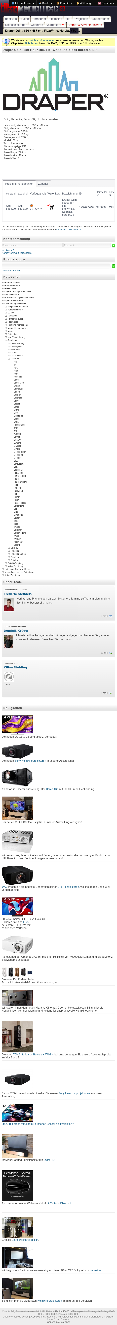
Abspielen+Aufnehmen (18, 306)
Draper (17, 404)
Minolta (17, 449)
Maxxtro (17, 446)
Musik (10, 331)
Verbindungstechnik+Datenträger (20, 572)
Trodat (17, 527)
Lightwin (17, 440)
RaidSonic (18, 491)
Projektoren (16, 557)
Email (104, 616)
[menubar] (63, 3)
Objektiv (14, 548)
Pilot (16, 485)
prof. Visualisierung (16, 337)
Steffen (17, 518)
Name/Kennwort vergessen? (17, 253)
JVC (4, 886)
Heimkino (56, 19)
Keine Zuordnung (15, 566)
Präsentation (13, 334)
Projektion (81, 19)
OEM (16, 461)
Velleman (18, 530)
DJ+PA (11, 313)
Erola (16, 422)
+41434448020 (61, 1311)
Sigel (16, 512)
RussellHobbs (20, 503)
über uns (11, 19)
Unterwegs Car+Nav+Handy (17, 569)
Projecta (17, 488)
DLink (16, 401)
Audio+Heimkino (12, 285)
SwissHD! (49, 1160)
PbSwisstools (20, 476)
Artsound (18, 376)
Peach (17, 479)
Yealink (17, 545)
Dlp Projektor (17, 346)
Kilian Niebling (15, 667)
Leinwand (15, 358)
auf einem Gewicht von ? (68, 229)
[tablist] (58, 200)
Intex (16, 428)
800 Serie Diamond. (60, 1203)
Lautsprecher (100, 19)
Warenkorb (56, 25)
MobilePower (20, 452)
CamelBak (18, 389)
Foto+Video (13, 322)
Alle (15, 361)
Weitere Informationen (58, 1322)
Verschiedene (20, 533)
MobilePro (18, 455)
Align (16, 370)
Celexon (17, 395)
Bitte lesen (31, 43)
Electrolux (18, 416)
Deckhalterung (17, 343)
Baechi (17, 379)
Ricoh (16, 500)
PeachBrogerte (20, 482)
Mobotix (17, 458)
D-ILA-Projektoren (68, 886)
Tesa (16, 524)
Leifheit (17, 437)
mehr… (49, 602)
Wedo (16, 536)
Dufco (16, 407)
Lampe (14, 352)
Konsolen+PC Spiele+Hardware (19, 297)
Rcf (15, 494)
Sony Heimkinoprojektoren (30, 760)
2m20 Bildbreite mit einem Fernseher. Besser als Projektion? (38, 1123)
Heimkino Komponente (18, 325)
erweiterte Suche (11, 270)
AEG (16, 367)
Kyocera (17, 434)
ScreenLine (19, 506)
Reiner (17, 497)
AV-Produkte (10, 288)
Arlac (16, 373)
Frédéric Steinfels (18, 594)
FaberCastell (19, 425)
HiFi (68, 19)
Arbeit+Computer (12, 282)
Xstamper (18, 542)
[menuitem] (22, 3)
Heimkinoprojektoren (49, 1300)
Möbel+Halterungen (17, 328)
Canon (17, 392)
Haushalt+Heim (12, 294)
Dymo (16, 410)
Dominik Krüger (16, 630)
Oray (16, 467)
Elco (16, 413)
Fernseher (39, 19)
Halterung (15, 349)
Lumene (17, 443)
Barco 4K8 (52, 789)
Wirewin (17, 539)
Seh (15, 509)
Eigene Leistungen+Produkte (18, 291)
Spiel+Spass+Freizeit (14, 300)
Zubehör (14, 560)
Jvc (15, 431)
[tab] (19, 183)
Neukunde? (8, 250)
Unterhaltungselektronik (15, 303)
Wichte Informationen (42, 40)
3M (15, 364)
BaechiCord (19, 383)
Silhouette (18, 515)
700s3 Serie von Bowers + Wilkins (33, 1054)
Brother (17, 386)
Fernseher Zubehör (16, 319)
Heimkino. (95, 1270)
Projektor (15, 551)
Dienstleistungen (16, 25)
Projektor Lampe (18, 554)
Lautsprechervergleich (25, 1239)
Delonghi (18, 398)
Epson (17, 419)
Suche (24, 19)
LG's (25, 922)
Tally (16, 521)
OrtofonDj (18, 470)
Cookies (35, 1316)
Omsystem (18, 464)
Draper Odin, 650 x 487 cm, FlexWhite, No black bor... (42, 30)
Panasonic (18, 473)
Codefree (37, 25)
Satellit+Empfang (15, 563)
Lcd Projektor (17, 355)
